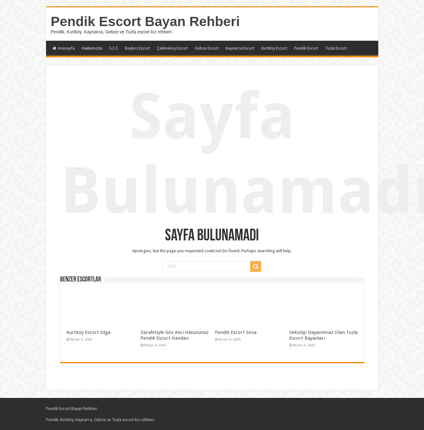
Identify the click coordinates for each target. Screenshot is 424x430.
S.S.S (113, 48)
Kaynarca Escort (240, 48)
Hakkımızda (92, 48)
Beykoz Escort (137, 48)
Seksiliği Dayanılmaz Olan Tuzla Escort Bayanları (323, 335)
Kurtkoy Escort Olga (88, 332)
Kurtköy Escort (274, 48)
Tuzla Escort (336, 48)
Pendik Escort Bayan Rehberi (145, 21)
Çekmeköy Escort (172, 48)
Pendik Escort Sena (235, 332)
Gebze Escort (207, 48)
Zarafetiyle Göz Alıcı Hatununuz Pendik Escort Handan (174, 335)
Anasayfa (63, 48)
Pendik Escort (306, 48)
